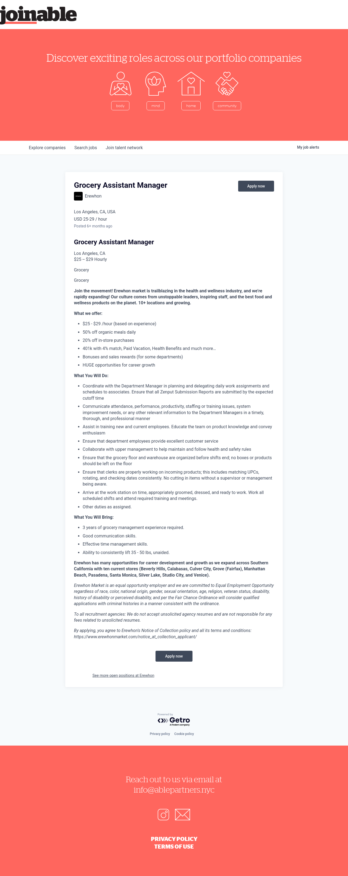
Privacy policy (160, 734)
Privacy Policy (174, 839)
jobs (85, 147)
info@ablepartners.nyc (174, 789)
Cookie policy (184, 734)
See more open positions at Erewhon (123, 675)
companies (47, 147)
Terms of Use (174, 846)
